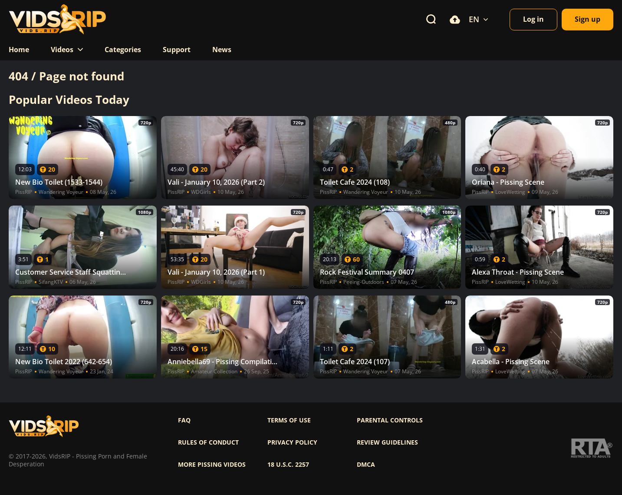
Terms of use (289, 420)
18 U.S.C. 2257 (288, 464)
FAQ (184, 420)
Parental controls (390, 420)
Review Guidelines (387, 442)
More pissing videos (212, 464)
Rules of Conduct (208, 442)
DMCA (366, 464)
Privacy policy (292, 442)
